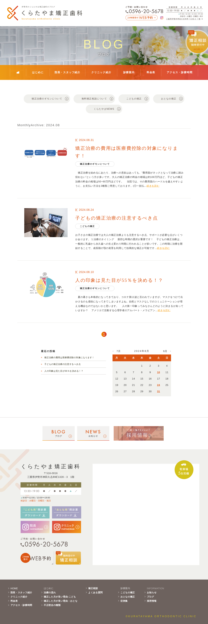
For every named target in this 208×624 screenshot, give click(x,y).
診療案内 (129, 72)
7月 (118, 351)
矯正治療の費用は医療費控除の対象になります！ (69, 357)
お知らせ (152, 592)
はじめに (37, 72)
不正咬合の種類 (52, 605)
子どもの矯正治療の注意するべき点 (116, 218)
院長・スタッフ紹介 (67, 72)
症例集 (124, 601)
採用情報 (152, 601)
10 (158, 372)
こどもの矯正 (127, 592)
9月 (165, 351)
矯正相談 (93, 588)
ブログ (150, 596)
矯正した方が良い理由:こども (60, 596)
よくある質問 (95, 592)
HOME (14, 588)
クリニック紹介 (101, 72)
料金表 (151, 72)
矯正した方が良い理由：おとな (61, 601)
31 (158, 391)
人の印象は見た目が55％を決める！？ (119, 280)
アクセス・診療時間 (179, 72)
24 (158, 385)
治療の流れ (50, 592)
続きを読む (153, 186)
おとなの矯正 (127, 596)
